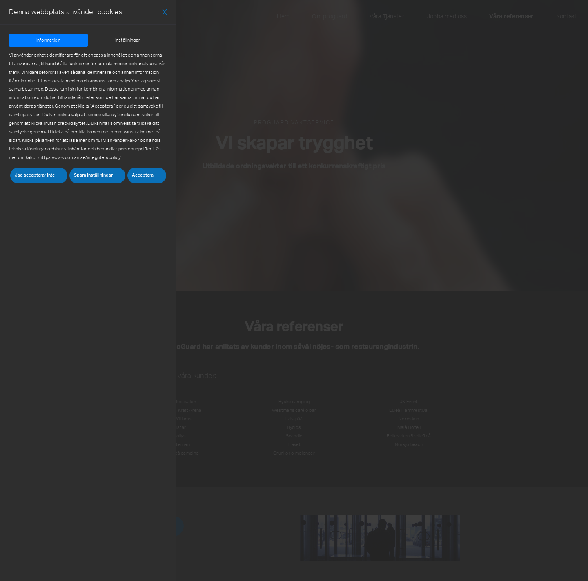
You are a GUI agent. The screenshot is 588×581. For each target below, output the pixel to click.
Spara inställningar (93, 175)
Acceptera (143, 175)
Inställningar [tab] (127, 40)
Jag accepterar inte (35, 175)
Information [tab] (48, 40)
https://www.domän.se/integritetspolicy (80, 157)
